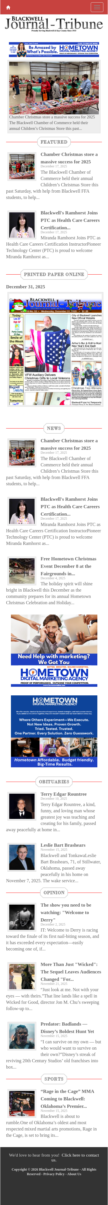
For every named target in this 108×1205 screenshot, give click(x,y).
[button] (14, 96)
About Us (74, 1174)
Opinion (54, 892)
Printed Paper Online (54, 274)
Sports (53, 1078)
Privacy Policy (54, 1174)
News (54, 428)
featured (54, 141)
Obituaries (54, 781)
